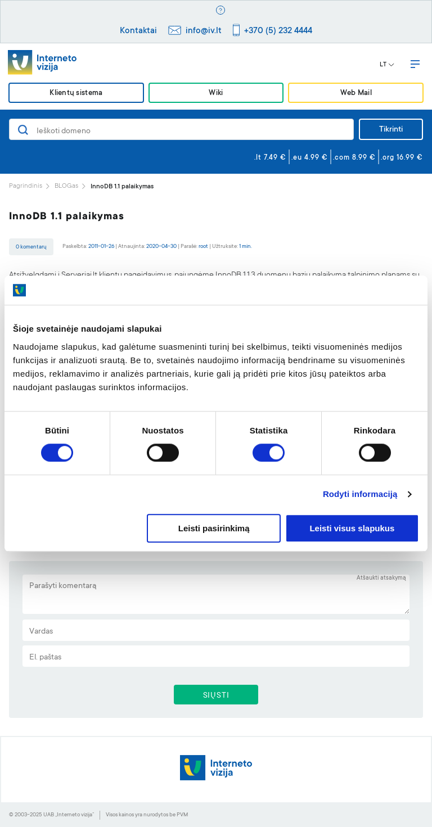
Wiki (216, 93)
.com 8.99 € (354, 158)
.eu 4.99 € (309, 158)
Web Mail (356, 93)
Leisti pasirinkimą (214, 528)
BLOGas (66, 186)
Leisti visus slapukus (351, 528)
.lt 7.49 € (270, 158)
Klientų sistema (76, 93)
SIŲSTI (216, 696)
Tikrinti (391, 129)
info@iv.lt (204, 31)
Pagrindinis (25, 186)
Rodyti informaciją (360, 494)
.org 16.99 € (402, 158)
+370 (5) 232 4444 (278, 31)
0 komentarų (31, 247)
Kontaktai (138, 31)
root (203, 246)
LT (387, 65)
